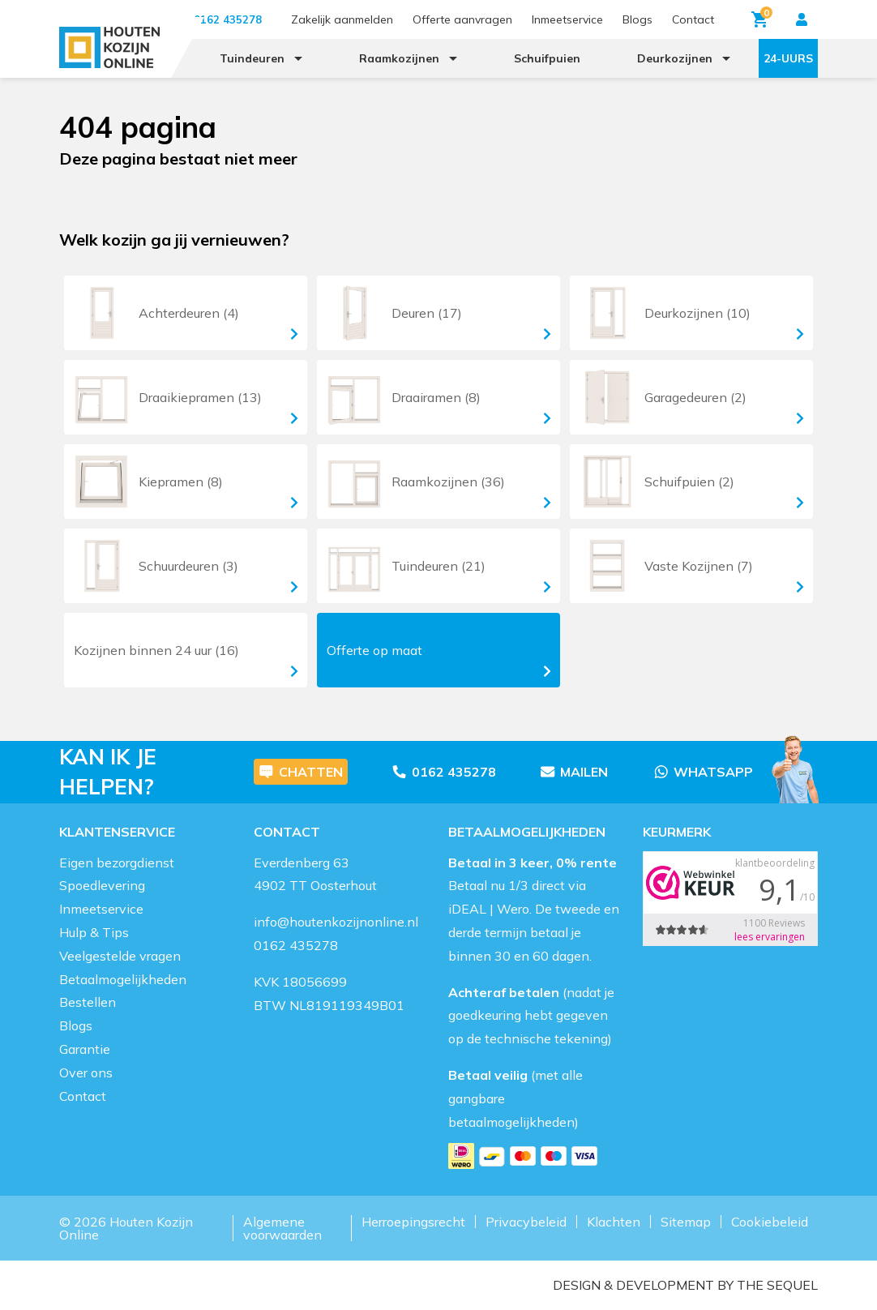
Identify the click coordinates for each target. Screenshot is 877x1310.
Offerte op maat (438, 660)
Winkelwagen (761, 17)
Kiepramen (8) (183, 481)
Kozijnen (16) (185, 658)
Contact (693, 19)
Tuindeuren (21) (436, 565)
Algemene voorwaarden (282, 1228)
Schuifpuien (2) (689, 481)
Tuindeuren (252, 58)
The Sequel (777, 1285)
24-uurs (788, 58)
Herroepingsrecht (413, 1221)
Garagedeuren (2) (689, 397)
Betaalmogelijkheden (122, 979)
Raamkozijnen (399, 58)
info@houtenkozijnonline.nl (336, 922)
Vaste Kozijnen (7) (689, 565)
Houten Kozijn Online (126, 1228)
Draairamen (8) (436, 397)
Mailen (574, 772)
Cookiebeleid (769, 1221)
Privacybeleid (526, 1221)
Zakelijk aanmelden (342, 19)
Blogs (637, 19)
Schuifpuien (547, 58)
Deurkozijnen (674, 58)
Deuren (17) (436, 312)
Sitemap (686, 1221)
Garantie (84, 1049)
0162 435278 (443, 772)
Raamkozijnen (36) (436, 481)
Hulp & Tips (94, 932)
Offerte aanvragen (462, 19)
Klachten (613, 1221)
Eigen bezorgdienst (116, 862)
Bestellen (87, 1002)
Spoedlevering (102, 885)
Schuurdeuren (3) (183, 565)
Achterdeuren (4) (183, 312)
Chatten (301, 772)
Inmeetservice (567, 19)
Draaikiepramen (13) (183, 397)
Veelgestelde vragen (120, 956)
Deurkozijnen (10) (689, 312)
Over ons (86, 1072)
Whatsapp (703, 772)
